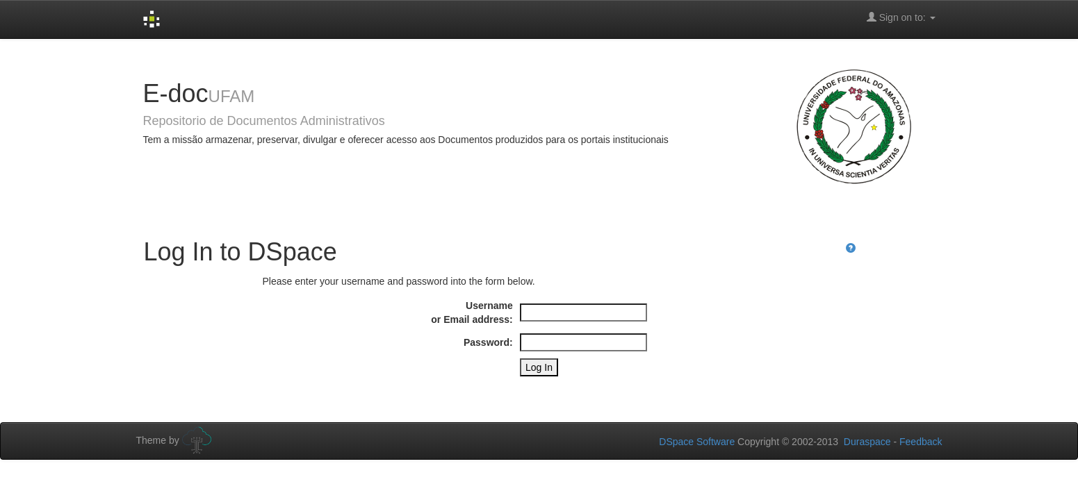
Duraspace (867, 441)
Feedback (920, 441)
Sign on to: (901, 17)
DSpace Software (697, 441)
